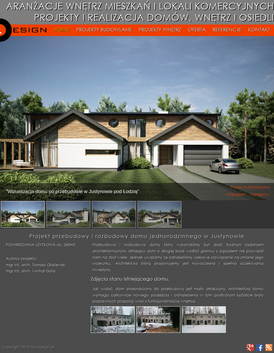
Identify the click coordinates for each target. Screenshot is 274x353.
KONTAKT (259, 30)
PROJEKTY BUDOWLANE (104, 30)
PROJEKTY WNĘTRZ (160, 30)
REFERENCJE (227, 30)
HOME (62, 30)
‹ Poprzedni (236, 194)
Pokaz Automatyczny (250, 186)
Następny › (260, 194)
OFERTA (197, 30)
